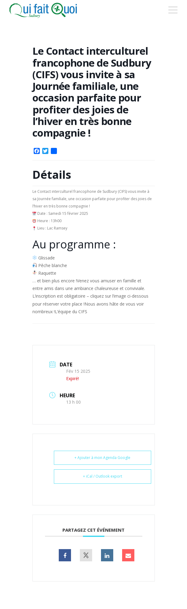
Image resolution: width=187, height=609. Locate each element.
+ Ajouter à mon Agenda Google (102, 457)
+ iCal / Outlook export (102, 476)
